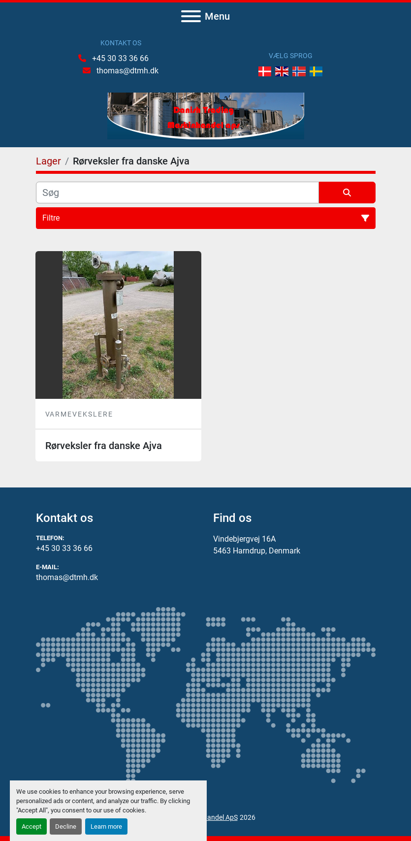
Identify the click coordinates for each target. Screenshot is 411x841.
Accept (31, 826)
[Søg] (177, 192)
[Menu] (191, 16)
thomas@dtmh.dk (126, 70)
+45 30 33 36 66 (119, 58)
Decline (65, 826)
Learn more (106, 826)
